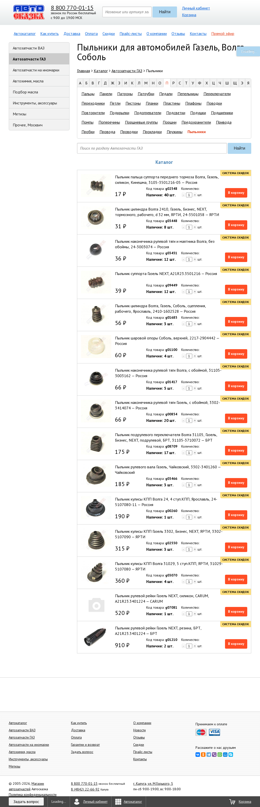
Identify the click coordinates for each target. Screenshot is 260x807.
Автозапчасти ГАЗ (29, 58)
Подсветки (175, 112)
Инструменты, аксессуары (35, 102)
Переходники (93, 103)
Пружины (174, 131)
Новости (139, 730)
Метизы (19, 113)
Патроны (125, 93)
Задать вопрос (82, 752)
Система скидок (235, 173)
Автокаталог (25, 33)
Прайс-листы (131, 33)
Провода (107, 131)
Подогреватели (147, 112)
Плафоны (193, 103)
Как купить (49, 33)
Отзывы (178, 33)
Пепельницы (188, 93)
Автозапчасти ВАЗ (28, 47)
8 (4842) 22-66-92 (85, 789)
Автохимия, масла (28, 80)
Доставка (72, 33)
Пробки (88, 131)
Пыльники (197, 131)
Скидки (108, 33)
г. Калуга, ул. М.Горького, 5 (153, 783)
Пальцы (88, 93)
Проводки (129, 131)
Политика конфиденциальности (32, 794)
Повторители (93, 112)
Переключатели (217, 93)
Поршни (169, 122)
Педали (165, 93)
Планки (152, 103)
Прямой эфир (222, 33)
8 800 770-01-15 (72, 7)
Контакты (198, 33)
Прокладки (152, 131)
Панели (106, 93)
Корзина (189, 14)
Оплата (91, 33)
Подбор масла (25, 91)
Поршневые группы (141, 122)
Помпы (88, 122)
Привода (224, 122)
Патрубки (146, 93)
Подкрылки (119, 112)
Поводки (214, 103)
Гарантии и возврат (85, 744)
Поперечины (109, 122)
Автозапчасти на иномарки (36, 69)
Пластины (171, 103)
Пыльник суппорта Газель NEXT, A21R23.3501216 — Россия (166, 273)
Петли (115, 103)
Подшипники (222, 112)
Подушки (198, 112)
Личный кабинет (196, 7)
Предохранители (196, 122)
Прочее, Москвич (27, 124)
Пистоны (133, 103)
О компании (156, 33)
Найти (164, 12)
